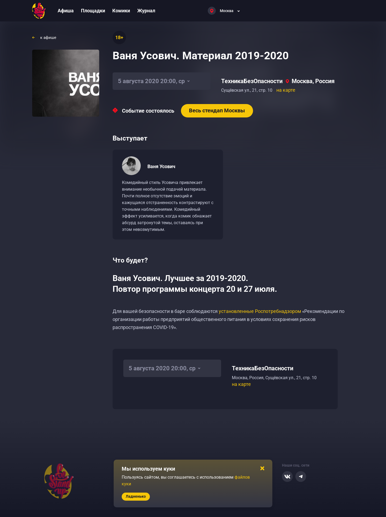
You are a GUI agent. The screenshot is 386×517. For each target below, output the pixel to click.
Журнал (146, 10)
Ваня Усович (161, 166)
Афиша (66, 10)
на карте (285, 90)
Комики (121, 10)
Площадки (93, 10)
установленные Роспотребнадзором (260, 311)
